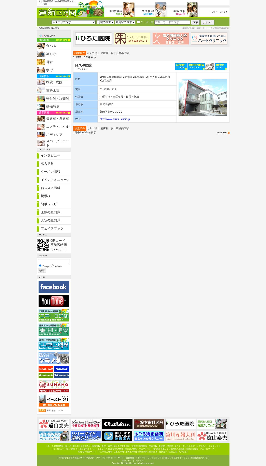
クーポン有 (145, 22)
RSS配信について (55, 410)
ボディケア (54, 134)
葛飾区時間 (44, 28)
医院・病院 (54, 82)
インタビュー (50, 155)
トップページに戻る (218, 12)
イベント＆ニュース (55, 179)
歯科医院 (52, 90)
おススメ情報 (50, 188)
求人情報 (47, 163)
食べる (51, 45)
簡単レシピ (49, 204)
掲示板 (46, 196)
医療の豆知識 (50, 212)
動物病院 (52, 106)
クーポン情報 (50, 171)
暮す (49, 62)
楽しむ (51, 54)
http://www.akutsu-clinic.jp (115, 119)
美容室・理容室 (57, 118)
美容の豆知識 (50, 220)
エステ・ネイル (57, 126)
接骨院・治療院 (57, 98)
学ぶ (49, 70)
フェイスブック (52, 228)
